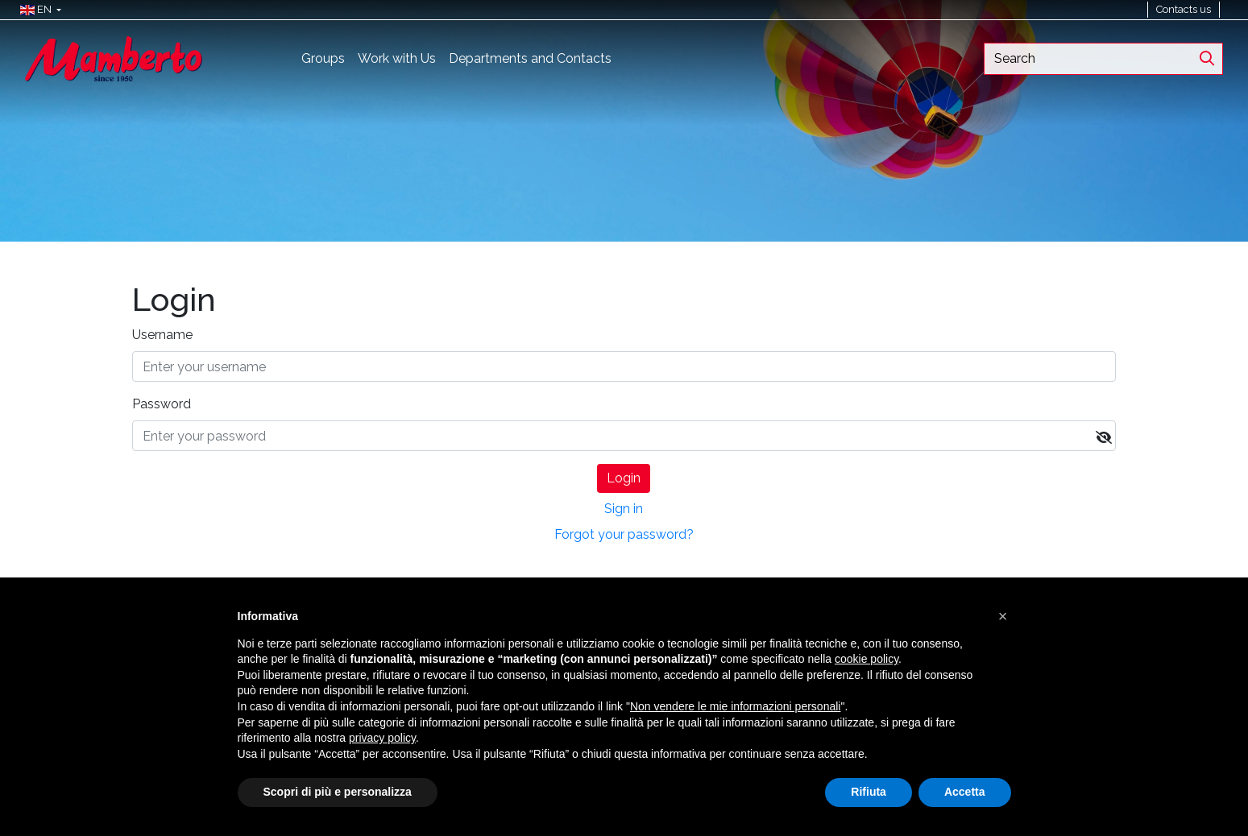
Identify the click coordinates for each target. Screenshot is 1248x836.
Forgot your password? (624, 534)
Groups (323, 58)
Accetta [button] (964, 791)
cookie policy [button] (866, 658)
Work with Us (397, 58)
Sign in (623, 508)
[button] (36, 10)
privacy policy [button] (382, 737)
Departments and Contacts (530, 58)
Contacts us (1183, 9)
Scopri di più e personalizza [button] (337, 791)
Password (161, 404)
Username (162, 334)
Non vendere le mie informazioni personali (735, 706)
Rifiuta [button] (868, 791)
